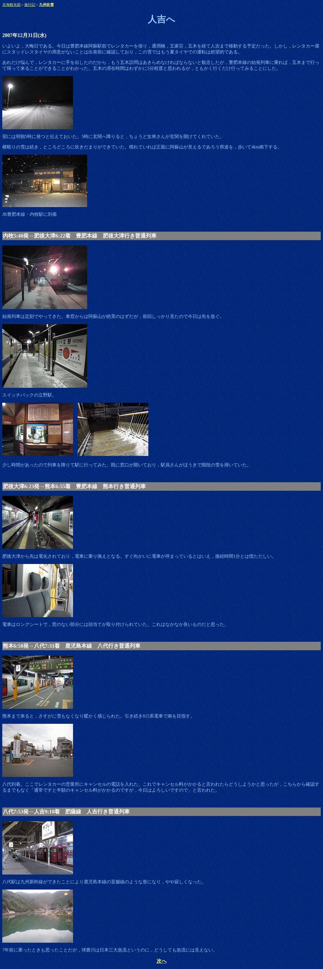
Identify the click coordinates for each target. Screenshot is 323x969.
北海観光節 (11, 5)
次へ (162, 961)
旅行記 (29, 5)
